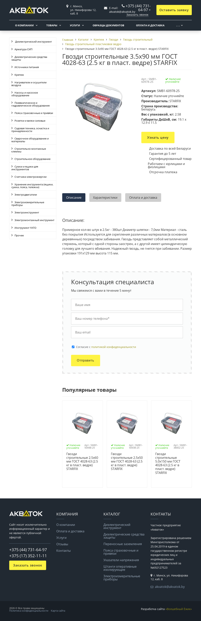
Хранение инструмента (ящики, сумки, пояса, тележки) (32, 186)
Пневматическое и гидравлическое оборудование (30, 104)
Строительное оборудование (32, 159)
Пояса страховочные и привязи (34, 113)
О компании (24, 25)
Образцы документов (108, 25)
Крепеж (19, 74)
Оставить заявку (174, 10)
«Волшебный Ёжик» (178, 609)
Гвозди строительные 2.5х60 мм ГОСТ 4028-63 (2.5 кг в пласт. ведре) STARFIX (82, 461)
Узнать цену (158, 137)
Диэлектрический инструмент (33, 41)
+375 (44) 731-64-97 (138, 7)
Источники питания (27, 67)
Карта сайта (58, 610)
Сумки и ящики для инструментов (24, 168)
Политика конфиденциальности (28, 610)
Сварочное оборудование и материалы (30, 140)
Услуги (75, 25)
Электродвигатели (26, 194)
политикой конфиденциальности (113, 347)
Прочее (19, 235)
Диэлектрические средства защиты (29, 58)
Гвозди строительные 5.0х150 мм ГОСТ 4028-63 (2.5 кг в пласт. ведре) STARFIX (167, 463)
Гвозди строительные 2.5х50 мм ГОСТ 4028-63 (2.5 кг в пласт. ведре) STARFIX (127, 461)
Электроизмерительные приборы (27, 203)
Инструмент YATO (25, 227)
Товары (51, 25)
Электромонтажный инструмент (34, 220)
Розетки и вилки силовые (30, 120)
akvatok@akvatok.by (170, 587)
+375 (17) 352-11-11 (28, 555)
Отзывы (62, 544)
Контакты (63, 550)
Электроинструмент (27, 212)
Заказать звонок (137, 14)
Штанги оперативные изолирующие (120, 568)
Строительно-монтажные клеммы (28, 150)
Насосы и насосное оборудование (24, 94)
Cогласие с (106, 347)
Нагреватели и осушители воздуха (29, 84)
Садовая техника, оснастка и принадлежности (30, 130)
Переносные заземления (122, 543)
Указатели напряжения (121, 560)
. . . (178, 25)
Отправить (85, 360)
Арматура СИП (23, 49)
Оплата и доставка (150, 25)
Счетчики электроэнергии (31, 176)
